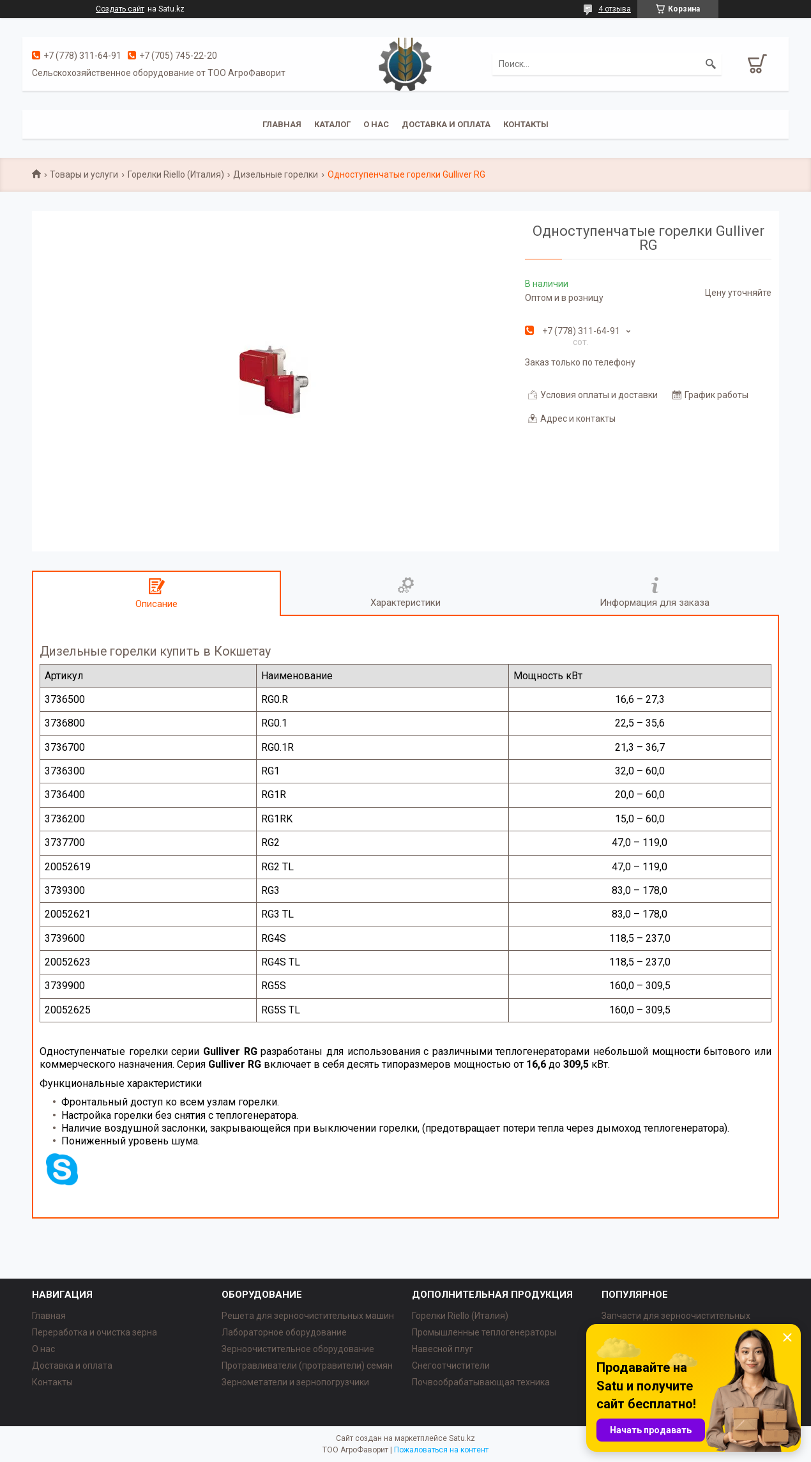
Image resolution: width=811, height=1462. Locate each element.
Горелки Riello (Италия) (176, 174)
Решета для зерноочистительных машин (308, 1316)
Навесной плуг (442, 1349)
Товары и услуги (84, 174)
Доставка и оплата (446, 124)
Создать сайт (120, 8)
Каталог (332, 124)
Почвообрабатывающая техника (481, 1382)
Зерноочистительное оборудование (298, 1349)
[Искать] (711, 64)
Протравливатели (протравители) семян (307, 1365)
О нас (376, 124)
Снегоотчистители (451, 1365)
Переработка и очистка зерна (94, 1332)
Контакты (526, 124)
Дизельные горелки (275, 174)
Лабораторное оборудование (284, 1332)
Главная (281, 124)
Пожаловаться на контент (441, 1449)
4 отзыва (614, 8)
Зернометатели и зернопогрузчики (295, 1382)
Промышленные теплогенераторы (484, 1332)
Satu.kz (462, 1438)
